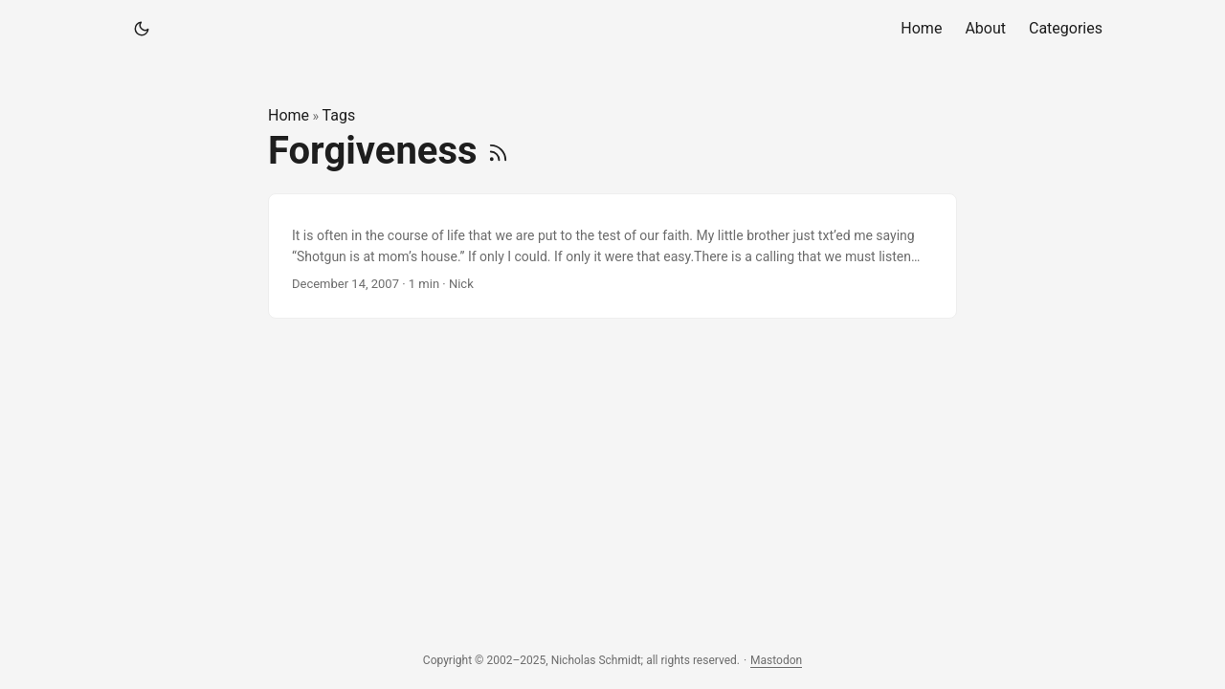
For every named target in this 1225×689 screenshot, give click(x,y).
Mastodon (776, 660)
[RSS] (498, 150)
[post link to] (612, 256)
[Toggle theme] (141, 28)
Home (288, 115)
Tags (339, 115)
